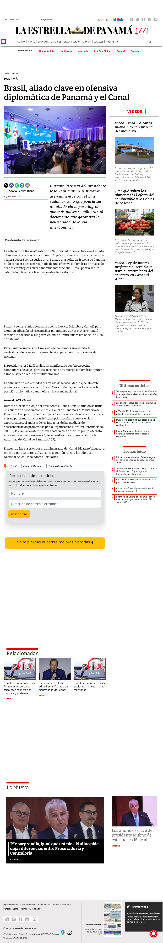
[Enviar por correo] (27, 185)
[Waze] (69, 932)
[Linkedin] (22, 185)
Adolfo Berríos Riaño (21, 191)
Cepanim (135, 51)
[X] (137, 19)
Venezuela (83, 51)
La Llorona (66, 51)
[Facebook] (144, 19)
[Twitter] (6, 185)
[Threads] (131, 19)
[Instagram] (150, 19)
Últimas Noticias (46, 51)
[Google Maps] (62, 932)
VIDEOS (134, 111)
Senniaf (121, 51)
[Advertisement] (55, 733)
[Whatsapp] (17, 185)
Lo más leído (134, 451)
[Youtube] (156, 19)
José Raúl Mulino (102, 51)
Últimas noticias (135, 385)
